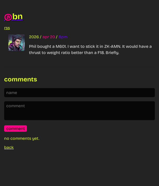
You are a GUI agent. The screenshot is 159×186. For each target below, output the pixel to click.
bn (13, 16)
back (9, 147)
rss (7, 27)
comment (15, 128)
